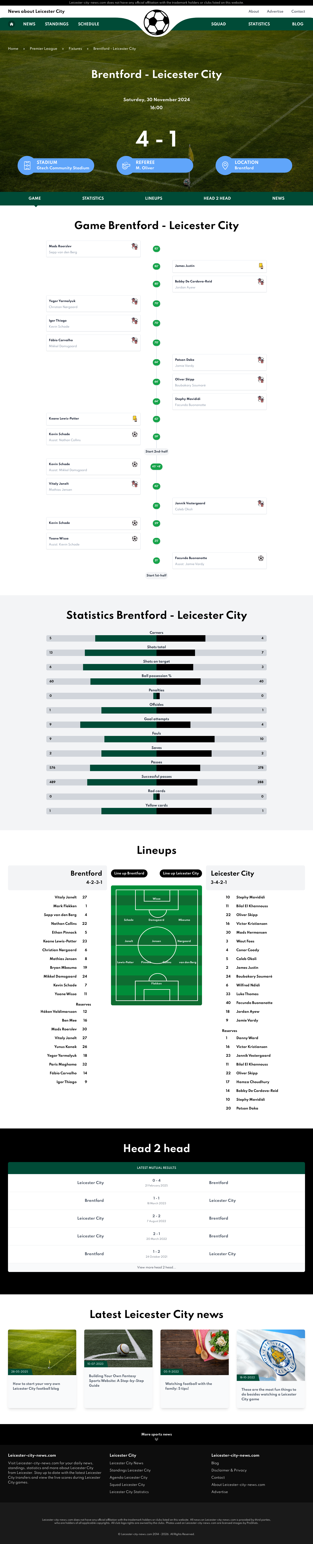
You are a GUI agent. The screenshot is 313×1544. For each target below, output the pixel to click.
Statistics (259, 24)
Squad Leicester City (127, 1485)
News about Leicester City (36, 11)
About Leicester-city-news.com (238, 1485)
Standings (56, 24)
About (254, 11)
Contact (298, 11)
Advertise (275, 11)
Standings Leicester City (130, 1470)
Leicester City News (126, 1463)
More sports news (156, 1437)
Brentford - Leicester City (114, 49)
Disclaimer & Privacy (229, 1470)
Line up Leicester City (181, 873)
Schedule (88, 24)
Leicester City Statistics (129, 1492)
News (29, 24)
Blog (297, 24)
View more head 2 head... (156, 1267)
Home (13, 49)
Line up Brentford (129, 873)
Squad (218, 24)
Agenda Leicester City (129, 1477)
